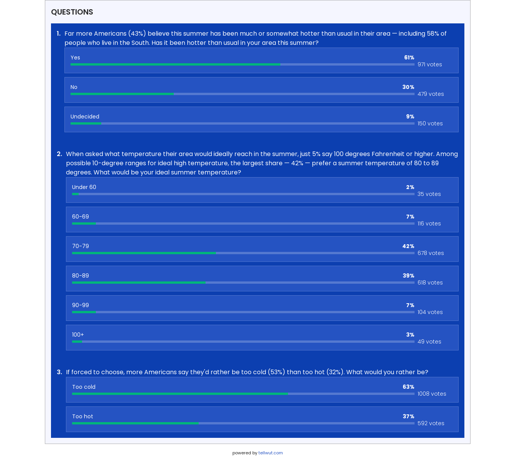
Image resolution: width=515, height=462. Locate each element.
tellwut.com (270, 453)
